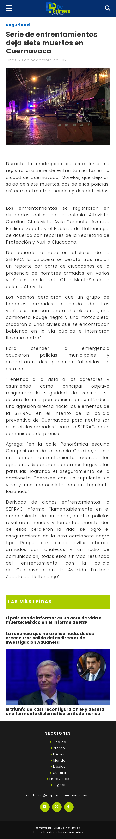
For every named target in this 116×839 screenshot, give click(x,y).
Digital (58, 785)
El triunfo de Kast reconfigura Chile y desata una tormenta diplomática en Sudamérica (55, 712)
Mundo (58, 760)
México (58, 754)
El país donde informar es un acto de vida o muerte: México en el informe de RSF (54, 620)
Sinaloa (57, 742)
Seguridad (18, 25)
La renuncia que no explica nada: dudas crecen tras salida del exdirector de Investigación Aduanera (50, 638)
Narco (58, 748)
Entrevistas (58, 779)
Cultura (58, 773)
